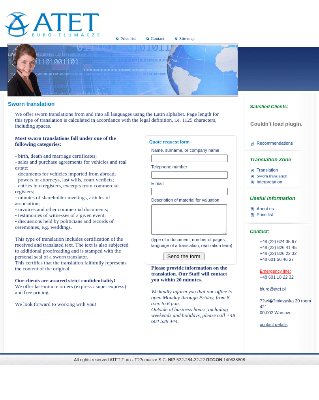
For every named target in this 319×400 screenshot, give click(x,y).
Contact (157, 38)
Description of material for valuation (185, 200)
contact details (273, 324)
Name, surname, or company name (185, 150)
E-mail (157, 183)
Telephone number (169, 166)
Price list (128, 38)
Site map (187, 38)
